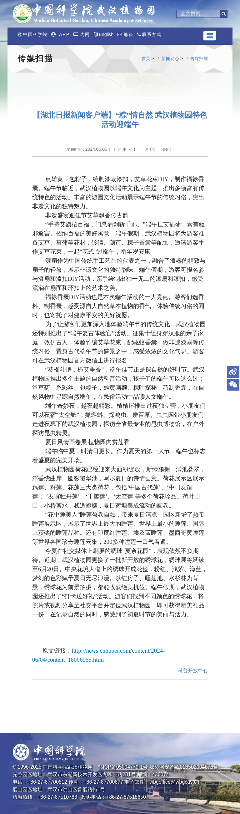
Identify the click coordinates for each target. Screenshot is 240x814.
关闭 (166, 149)
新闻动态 (170, 58)
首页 (146, 58)
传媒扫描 (199, 58)
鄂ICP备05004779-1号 (123, 767)
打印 (150, 149)
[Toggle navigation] (209, 36)
